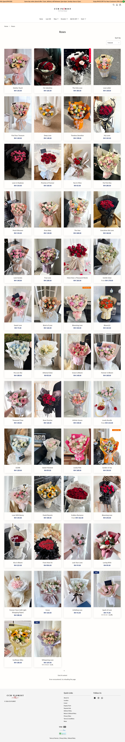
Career (65, 703)
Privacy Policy (67, 716)
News (65, 721)
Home (41, 19)
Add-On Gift (74, 19)
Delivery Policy (68, 711)
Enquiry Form (67, 706)
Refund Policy (71, 738)
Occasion (64, 19)
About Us (66, 698)
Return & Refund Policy (70, 713)
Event (83, 19)
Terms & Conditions (69, 719)
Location (66, 700)
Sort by (118, 38)
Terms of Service (54, 738)
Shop (56, 19)
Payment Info (67, 708)
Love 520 (48, 19)
